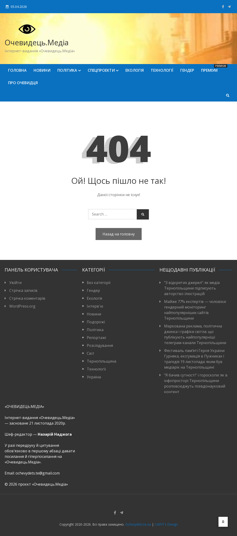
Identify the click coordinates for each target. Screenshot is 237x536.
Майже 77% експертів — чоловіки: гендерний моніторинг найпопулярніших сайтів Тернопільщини (195, 310)
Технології (162, 70)
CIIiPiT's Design (166, 524)
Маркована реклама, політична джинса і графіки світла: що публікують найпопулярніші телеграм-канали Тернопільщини (195, 334)
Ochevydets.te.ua (138, 524)
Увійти (15, 282)
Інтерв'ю (95, 306)
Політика (67, 70)
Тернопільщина (101, 361)
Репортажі (96, 337)
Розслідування (100, 345)
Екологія (134, 70)
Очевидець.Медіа (37, 42)
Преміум (211, 68)
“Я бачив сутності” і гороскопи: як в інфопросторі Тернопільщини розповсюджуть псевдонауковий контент (196, 383)
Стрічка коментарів (27, 298)
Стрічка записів (23, 290)
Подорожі (96, 321)
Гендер (187, 70)
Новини (42, 70)
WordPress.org (22, 306)
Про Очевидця (23, 82)
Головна (17, 70)
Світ (90, 353)
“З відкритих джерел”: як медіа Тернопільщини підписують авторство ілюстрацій (192, 288)
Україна (94, 376)
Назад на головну (119, 234)
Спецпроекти (101, 70)
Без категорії (98, 282)
